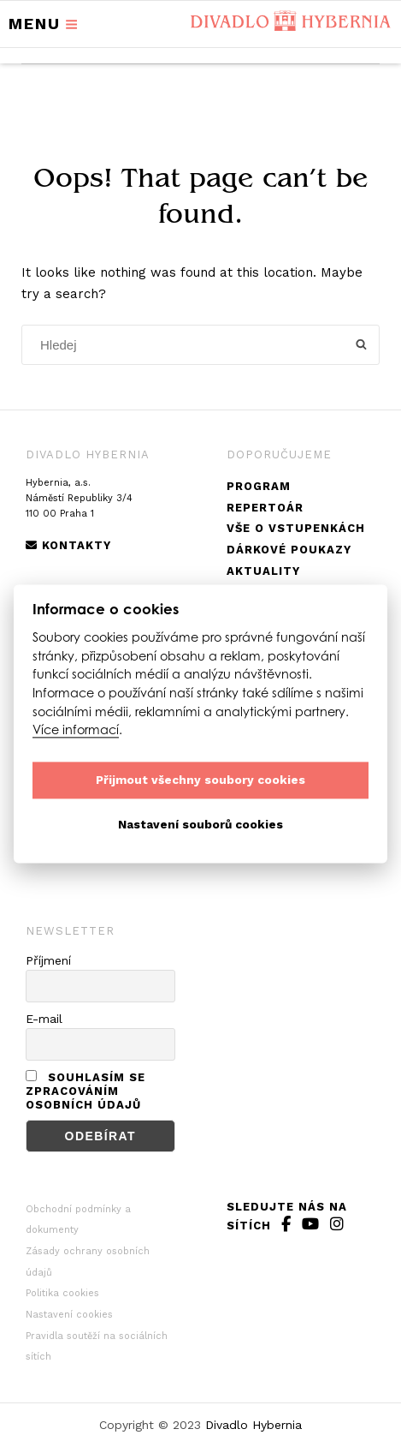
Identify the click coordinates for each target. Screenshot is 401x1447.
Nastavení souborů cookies (200, 825)
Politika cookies (62, 1293)
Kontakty (68, 545)
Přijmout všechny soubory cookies (200, 780)
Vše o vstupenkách (296, 528)
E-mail (44, 1018)
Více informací (75, 730)
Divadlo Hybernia (253, 1425)
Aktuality (263, 571)
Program (259, 486)
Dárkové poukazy (289, 549)
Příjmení (48, 960)
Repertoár (265, 507)
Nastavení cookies (69, 1314)
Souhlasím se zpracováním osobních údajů (85, 1091)
